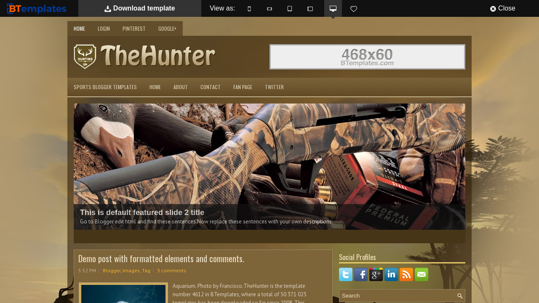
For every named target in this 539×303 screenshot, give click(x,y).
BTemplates (38, 8)
